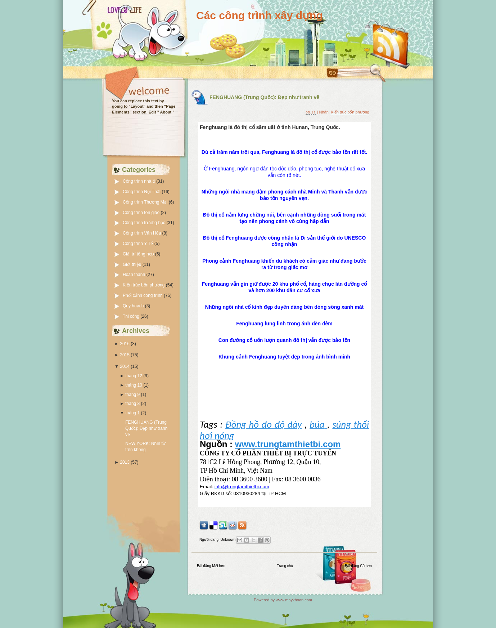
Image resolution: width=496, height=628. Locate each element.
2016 (125, 343)
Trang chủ (285, 566)
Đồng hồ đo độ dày (263, 424)
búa (318, 424)
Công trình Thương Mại (146, 202)
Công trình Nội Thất (142, 191)
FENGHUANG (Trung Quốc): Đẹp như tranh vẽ (146, 428)
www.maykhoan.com (294, 600)
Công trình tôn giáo (142, 212)
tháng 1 (132, 412)
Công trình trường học (144, 222)
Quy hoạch (134, 305)
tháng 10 (133, 385)
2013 (125, 462)
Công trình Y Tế (138, 243)
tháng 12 (133, 375)
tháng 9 (132, 394)
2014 (125, 366)
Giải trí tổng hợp (139, 254)
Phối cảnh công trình (143, 295)
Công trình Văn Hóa (142, 233)
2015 (125, 354)
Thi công (131, 316)
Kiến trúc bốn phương (144, 285)
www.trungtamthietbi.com (288, 444)
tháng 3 (132, 403)
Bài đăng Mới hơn (211, 566)
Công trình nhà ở (139, 181)
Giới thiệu (133, 264)
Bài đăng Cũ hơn (358, 566)
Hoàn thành (134, 274)
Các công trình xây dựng (259, 15)
